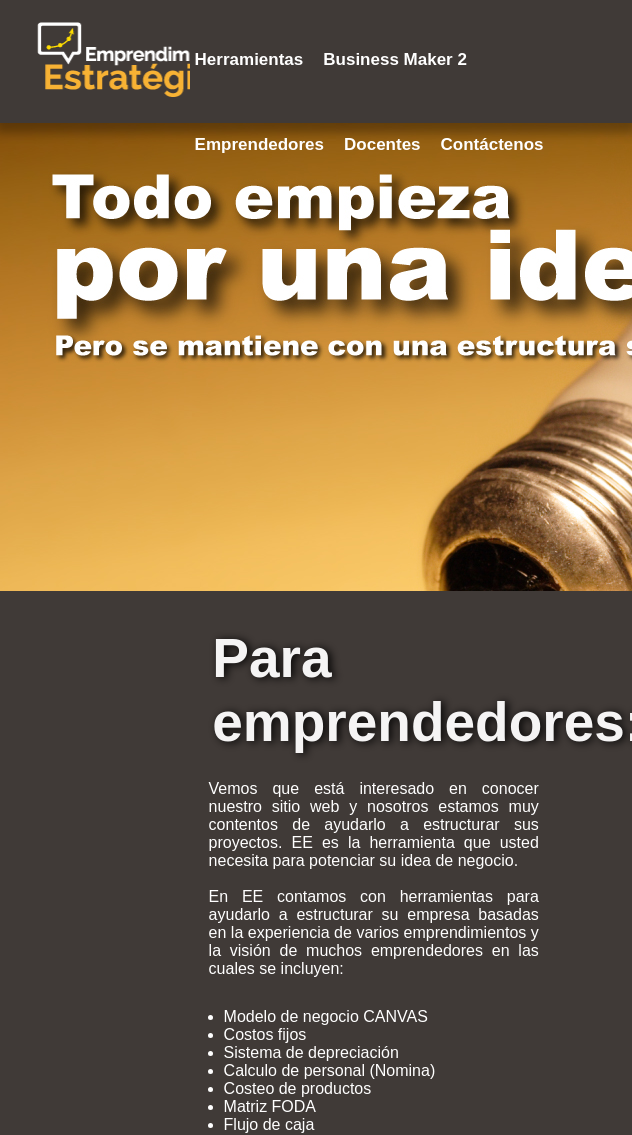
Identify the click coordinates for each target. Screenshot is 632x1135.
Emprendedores (259, 144)
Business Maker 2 (395, 59)
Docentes (382, 144)
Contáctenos (492, 144)
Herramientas (249, 59)
